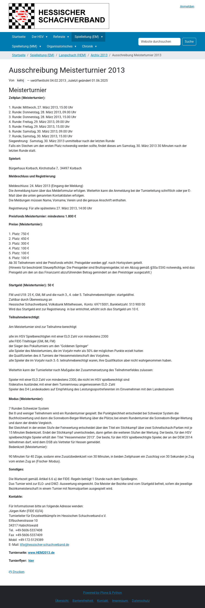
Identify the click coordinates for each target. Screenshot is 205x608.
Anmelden (187, 6)
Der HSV (38, 37)
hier (31, 561)
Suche (189, 41)
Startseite (18, 37)
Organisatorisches (59, 46)
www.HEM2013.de (41, 553)
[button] (47, 37)
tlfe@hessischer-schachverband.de (44, 545)
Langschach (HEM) (72, 55)
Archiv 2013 (99, 55)
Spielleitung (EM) (87, 37)
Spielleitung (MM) (24, 46)
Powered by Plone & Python (102, 593)
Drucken (16, 572)
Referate (59, 37)
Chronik (87, 46)
